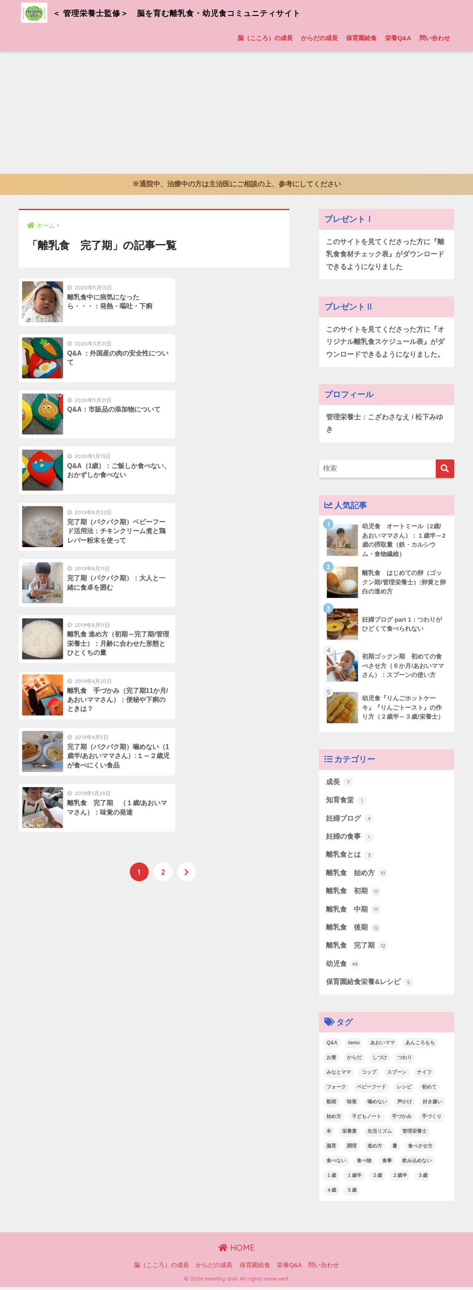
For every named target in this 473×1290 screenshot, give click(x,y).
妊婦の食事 (350, 839)
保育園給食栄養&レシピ (370, 985)
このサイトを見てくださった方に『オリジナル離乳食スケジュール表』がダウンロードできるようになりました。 (385, 342)
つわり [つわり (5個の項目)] (404, 1061)
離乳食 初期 (353, 893)
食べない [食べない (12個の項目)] (336, 1164)
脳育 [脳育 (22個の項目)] (331, 1149)
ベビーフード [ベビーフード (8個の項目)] (371, 1090)
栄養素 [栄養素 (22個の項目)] (349, 1134)
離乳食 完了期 (357, 949)
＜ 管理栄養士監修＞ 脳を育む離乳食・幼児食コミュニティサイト (188, 12)
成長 (339, 784)
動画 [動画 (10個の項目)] (331, 1105)
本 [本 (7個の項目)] (328, 1134)
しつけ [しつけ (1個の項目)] (379, 1061)
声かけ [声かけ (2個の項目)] (404, 1105)
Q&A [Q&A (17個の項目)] (331, 1046)
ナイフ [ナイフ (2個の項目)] (424, 1075)
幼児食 (343, 967)
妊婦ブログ (350, 821)
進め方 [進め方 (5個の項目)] (374, 1149)
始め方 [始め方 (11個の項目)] (333, 1120)
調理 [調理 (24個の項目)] (352, 1149)
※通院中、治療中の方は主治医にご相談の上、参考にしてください (236, 184)
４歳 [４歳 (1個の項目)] (331, 1193)
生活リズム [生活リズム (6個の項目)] (379, 1134)
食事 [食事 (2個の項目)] (387, 1164)
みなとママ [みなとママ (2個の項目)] (338, 1075)
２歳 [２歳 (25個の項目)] (377, 1178)
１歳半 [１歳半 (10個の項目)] (354, 1178)
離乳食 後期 (353, 930)
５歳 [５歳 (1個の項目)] (352, 1193)
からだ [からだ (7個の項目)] (354, 1061)
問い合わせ (434, 37)
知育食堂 (346, 802)
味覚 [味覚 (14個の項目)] (352, 1105)
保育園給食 (361, 37)
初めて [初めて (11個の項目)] (429, 1090)
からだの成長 (319, 37)
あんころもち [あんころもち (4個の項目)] (420, 1046)
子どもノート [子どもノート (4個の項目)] (366, 1120)
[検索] (445, 470)
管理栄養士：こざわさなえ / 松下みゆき (384, 424)
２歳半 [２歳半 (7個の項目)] (399, 1178)
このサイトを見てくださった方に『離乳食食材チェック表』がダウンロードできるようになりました (385, 254)
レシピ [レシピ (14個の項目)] (404, 1090)
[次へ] (186, 592)
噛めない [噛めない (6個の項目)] (377, 1105)
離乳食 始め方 (357, 875)
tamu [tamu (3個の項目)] (354, 1046)
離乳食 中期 (353, 912)
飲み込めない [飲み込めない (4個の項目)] (417, 1164)
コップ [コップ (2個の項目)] (369, 1075)
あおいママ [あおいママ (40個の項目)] (382, 1046)
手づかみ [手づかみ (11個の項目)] (402, 1120)
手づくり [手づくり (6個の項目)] (431, 1120)
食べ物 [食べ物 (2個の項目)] (364, 1164)
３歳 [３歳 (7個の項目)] (423, 1178)
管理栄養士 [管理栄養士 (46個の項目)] (414, 1134)
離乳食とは (350, 857)
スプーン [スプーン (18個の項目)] (397, 1075)
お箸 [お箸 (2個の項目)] (331, 1061)
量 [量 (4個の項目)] (394, 1149)
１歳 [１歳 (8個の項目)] (331, 1178)
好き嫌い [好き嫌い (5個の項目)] (432, 1105)
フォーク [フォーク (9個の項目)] (336, 1090)
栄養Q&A (398, 37)
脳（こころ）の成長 (265, 37)
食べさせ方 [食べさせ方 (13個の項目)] (420, 1149)
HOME (236, 1251)
